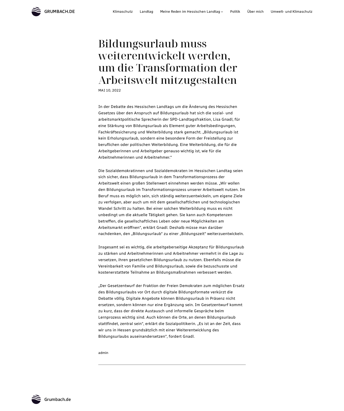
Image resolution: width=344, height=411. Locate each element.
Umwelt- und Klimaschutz (291, 11)
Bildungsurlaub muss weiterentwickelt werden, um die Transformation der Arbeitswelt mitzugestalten (167, 61)
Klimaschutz (123, 11)
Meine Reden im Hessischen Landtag (190, 11)
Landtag (146, 11)
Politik (235, 11)
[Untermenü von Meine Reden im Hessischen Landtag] (222, 12)
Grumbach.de (59, 11)
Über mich (255, 11)
